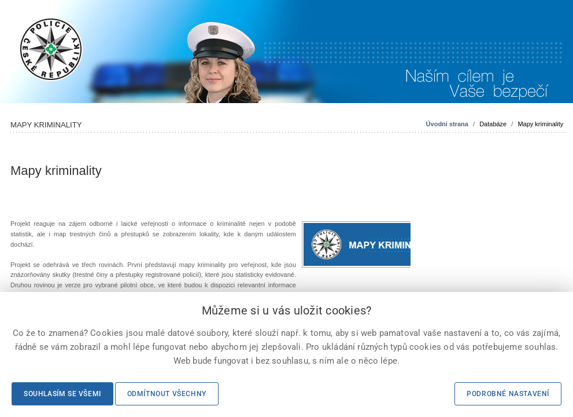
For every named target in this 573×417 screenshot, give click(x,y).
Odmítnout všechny (166, 394)
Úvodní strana (447, 123)
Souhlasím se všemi (62, 394)
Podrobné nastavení (508, 394)
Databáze (493, 123)
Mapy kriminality (540, 123)
